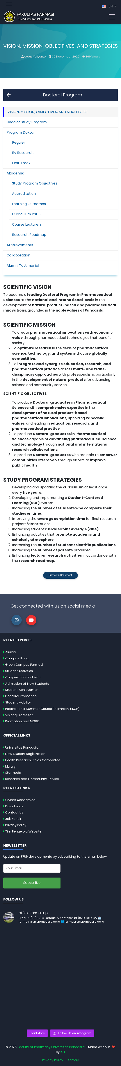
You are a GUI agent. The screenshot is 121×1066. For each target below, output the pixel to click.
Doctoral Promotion (21, 696)
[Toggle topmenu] (9, 4)
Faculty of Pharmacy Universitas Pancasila (51, 1047)
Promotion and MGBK (22, 721)
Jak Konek (13, 819)
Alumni (10, 652)
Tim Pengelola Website (23, 831)
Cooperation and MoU (23, 677)
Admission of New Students (27, 683)
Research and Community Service (32, 779)
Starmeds (13, 772)
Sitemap (72, 1060)
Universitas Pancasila (22, 747)
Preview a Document (60, 575)
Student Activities (19, 671)
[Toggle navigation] (111, 16)
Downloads (14, 806)
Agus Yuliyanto (35, 56)
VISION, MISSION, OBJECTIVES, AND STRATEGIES (47, 111)
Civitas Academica (20, 800)
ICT (63, 1052)
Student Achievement (22, 690)
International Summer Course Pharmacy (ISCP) (42, 709)
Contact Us (14, 812)
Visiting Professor (19, 715)
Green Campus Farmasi (24, 664)
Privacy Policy (15, 825)
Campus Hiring (16, 658)
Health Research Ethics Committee (32, 760)
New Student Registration (25, 754)
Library (10, 766)
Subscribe (32, 882)
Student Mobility (18, 702)
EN (108, 6)
